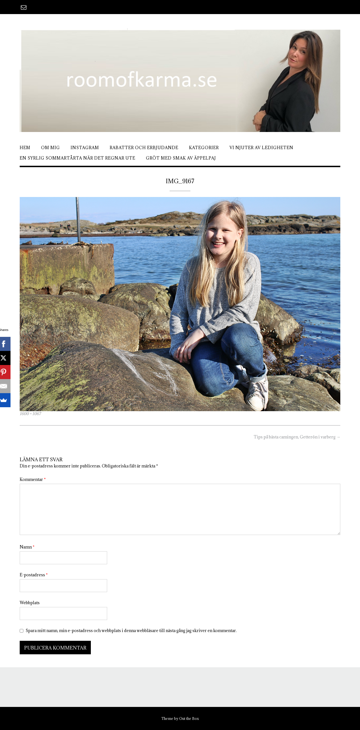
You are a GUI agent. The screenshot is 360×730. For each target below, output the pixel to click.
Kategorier (204, 147)
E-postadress (34, 574)
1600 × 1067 (30, 413)
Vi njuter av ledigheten (261, 147)
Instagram (85, 147)
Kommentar (33, 479)
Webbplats (30, 602)
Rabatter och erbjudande (144, 147)
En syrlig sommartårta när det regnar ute (77, 158)
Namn (27, 547)
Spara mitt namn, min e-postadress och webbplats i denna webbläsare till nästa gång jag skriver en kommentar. (131, 630)
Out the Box (189, 718)
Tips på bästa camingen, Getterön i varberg (297, 437)
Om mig (50, 147)
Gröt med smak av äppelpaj (181, 158)
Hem (25, 147)
